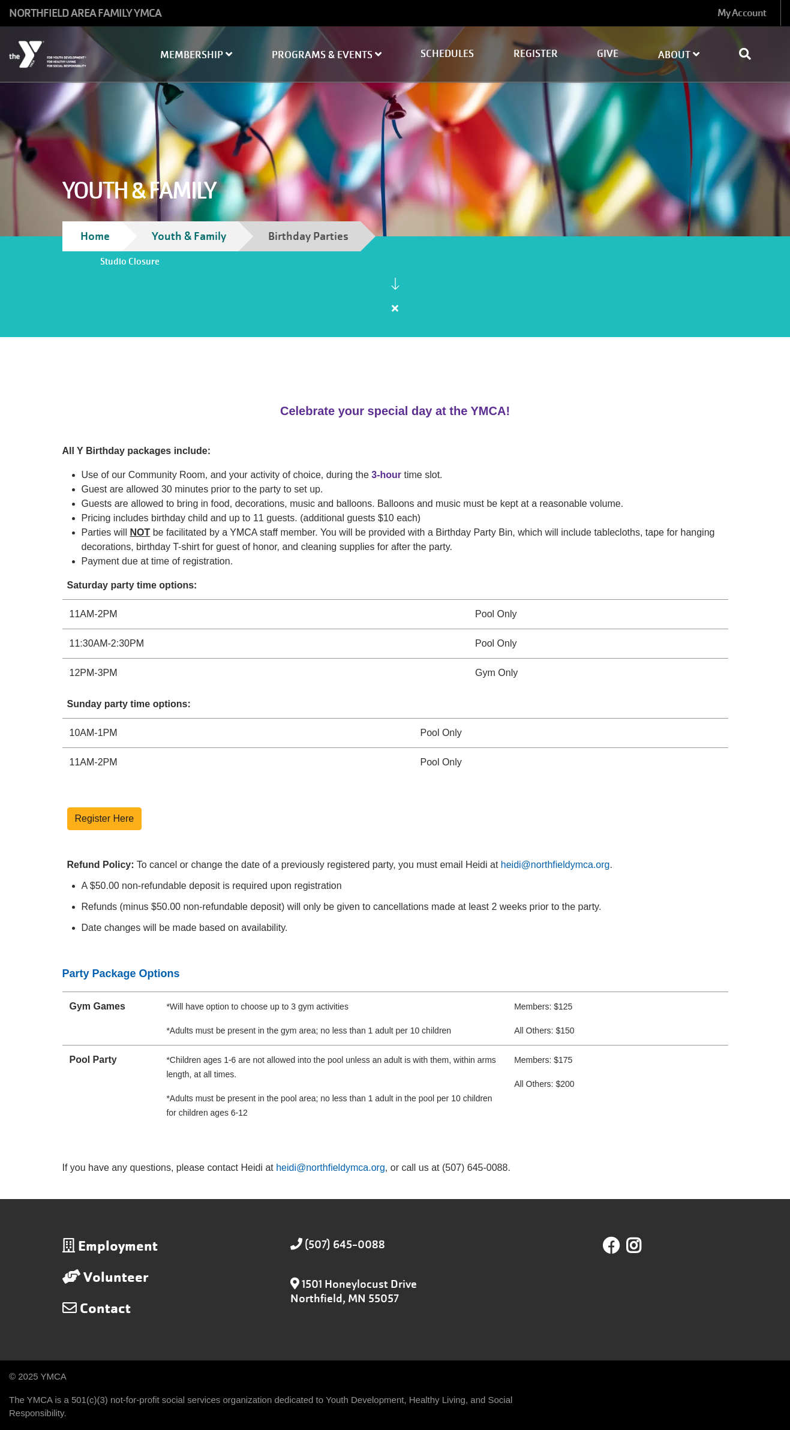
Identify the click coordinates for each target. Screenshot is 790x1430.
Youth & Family (189, 236)
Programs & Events (327, 55)
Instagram (642, 1245)
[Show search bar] (749, 54)
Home (95, 236)
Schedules (447, 54)
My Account (741, 13)
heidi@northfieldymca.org (330, 1167)
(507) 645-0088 (345, 1244)
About (678, 55)
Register (535, 54)
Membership (196, 55)
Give (607, 54)
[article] (395, 299)
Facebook (611, 1245)
